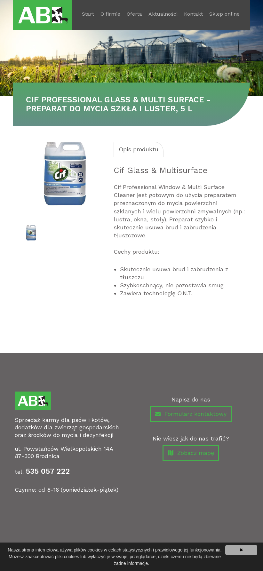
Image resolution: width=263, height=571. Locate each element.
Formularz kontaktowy (191, 414)
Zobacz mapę (191, 453)
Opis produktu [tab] (138, 149)
